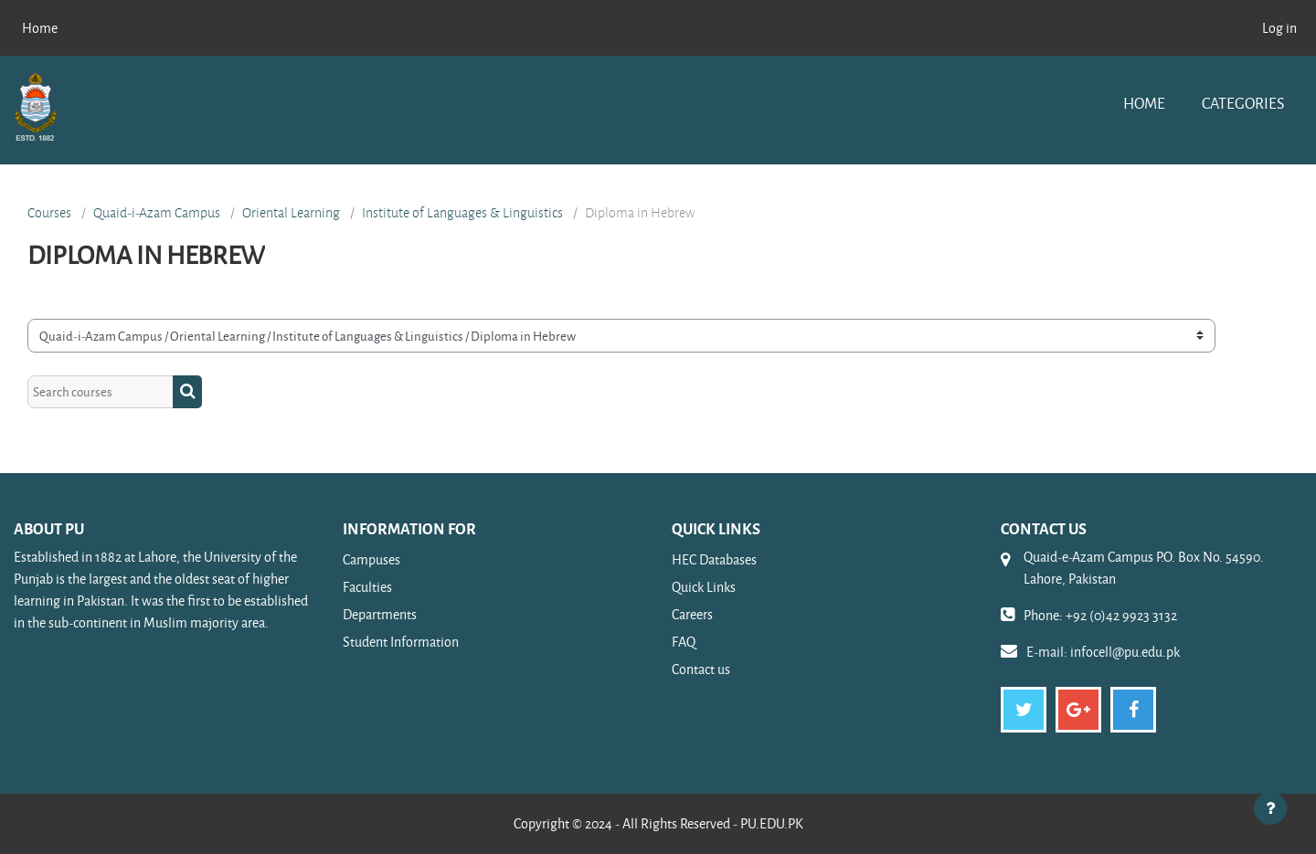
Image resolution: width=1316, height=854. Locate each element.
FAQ (683, 641)
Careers (692, 614)
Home (1144, 102)
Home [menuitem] (40, 27)
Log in (1279, 27)
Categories (1243, 102)
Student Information (401, 641)
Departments (380, 614)
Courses (49, 213)
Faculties (367, 586)
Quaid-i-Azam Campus (156, 213)
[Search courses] (100, 392)
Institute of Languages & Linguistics (462, 213)
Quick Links (704, 586)
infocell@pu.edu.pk (1125, 651)
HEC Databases (714, 559)
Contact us (701, 669)
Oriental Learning (291, 213)
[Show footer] (1270, 808)
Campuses (371, 559)
